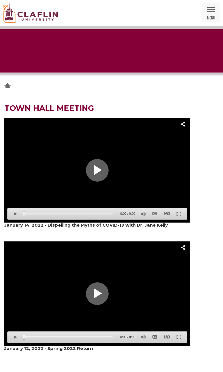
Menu (211, 18)
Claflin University (30, 13)
